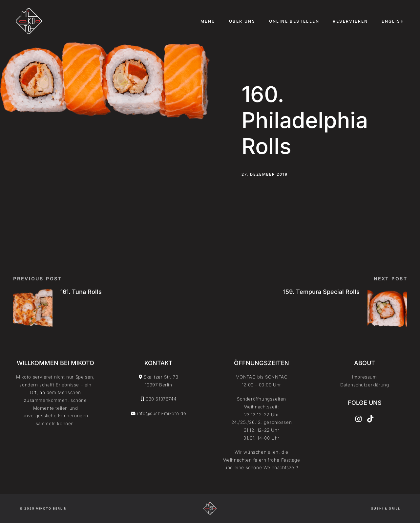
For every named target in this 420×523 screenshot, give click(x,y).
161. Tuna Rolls (81, 291)
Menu (208, 21)
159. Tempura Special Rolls (321, 291)
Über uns (242, 21)
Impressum (364, 377)
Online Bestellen (294, 21)
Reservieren (350, 21)
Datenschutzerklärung (364, 384)
